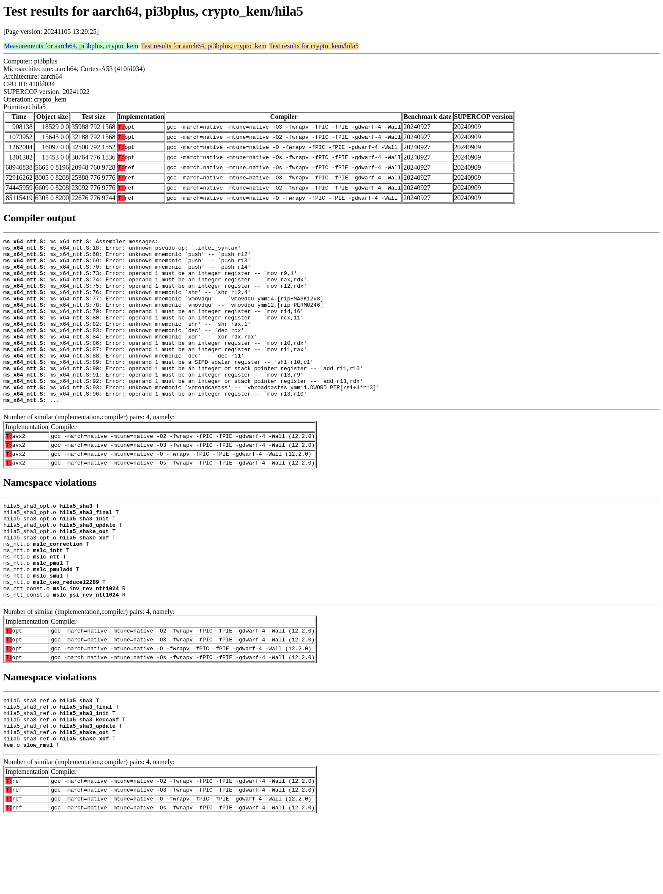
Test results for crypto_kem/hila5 (314, 46)
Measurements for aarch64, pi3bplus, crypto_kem (71, 46)
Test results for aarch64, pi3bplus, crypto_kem (203, 46)
